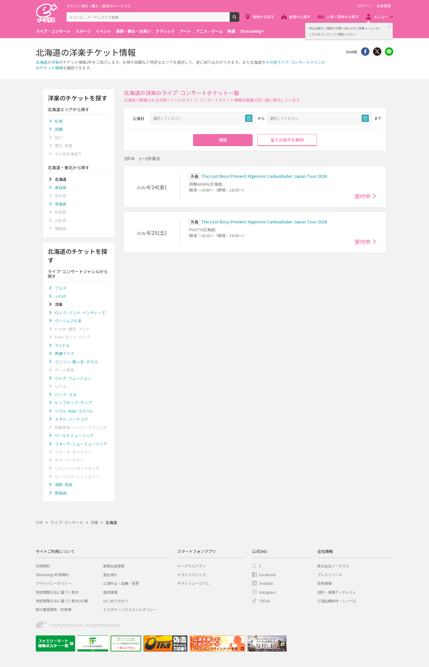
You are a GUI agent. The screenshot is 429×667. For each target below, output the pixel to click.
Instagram (267, 592)
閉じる (389, 26)
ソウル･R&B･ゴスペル (74, 411)
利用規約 (43, 565)
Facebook (267, 574)
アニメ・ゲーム (209, 31)
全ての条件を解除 (287, 140)
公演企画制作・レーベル (337, 600)
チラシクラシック (191, 574)
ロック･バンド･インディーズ (80, 312)
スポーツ (83, 31)
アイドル (62, 345)
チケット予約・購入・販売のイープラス (98, 5)
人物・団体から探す (343, 16)
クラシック (165, 31)
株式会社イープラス (333, 565)
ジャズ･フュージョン (73, 378)
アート (185, 31)
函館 (59, 129)
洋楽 (55, 62)
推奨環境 (110, 592)
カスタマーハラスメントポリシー (130, 609)
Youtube (266, 583)
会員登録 (384, 6)
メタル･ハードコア (71, 419)
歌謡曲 (60, 493)
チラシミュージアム (193, 583)
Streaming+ (252, 31)
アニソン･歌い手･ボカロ (76, 362)
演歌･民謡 (63, 484)
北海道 (41, 62)
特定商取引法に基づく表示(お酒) (62, 600)
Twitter (377, 51)
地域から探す (263, 16)
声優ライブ (64, 353)
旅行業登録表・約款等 (54, 609)
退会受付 (110, 574)
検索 (223, 140)
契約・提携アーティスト (336, 592)
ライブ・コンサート (53, 31)
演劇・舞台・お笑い (133, 31)
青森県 (60, 187)
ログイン (364, 6)
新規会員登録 (114, 565)
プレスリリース (329, 574)
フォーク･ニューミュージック (81, 444)
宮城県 (60, 204)
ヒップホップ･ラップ (73, 402)
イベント (103, 31)
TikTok (264, 600)
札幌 (59, 121)
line (389, 51)
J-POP (60, 296)
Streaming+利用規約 (52, 574)
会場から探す (299, 16)
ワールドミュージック (74, 435)
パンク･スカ (66, 394)
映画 (231, 31)
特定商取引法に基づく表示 (57, 592)
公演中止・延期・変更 (121, 583)
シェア (365, 51)
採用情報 (324, 583)
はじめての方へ (115, 600)
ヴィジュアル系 (68, 321)
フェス (60, 288)
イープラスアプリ (191, 565)
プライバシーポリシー (54, 583)
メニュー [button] (381, 16)
